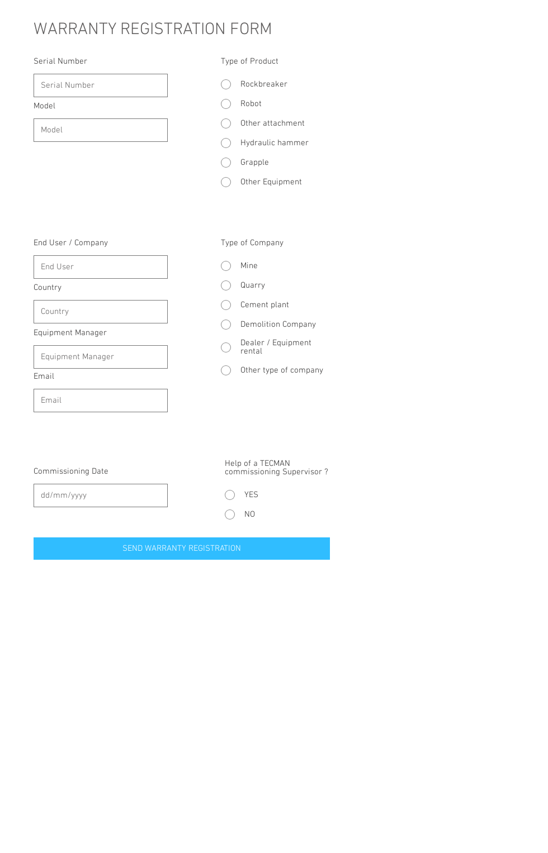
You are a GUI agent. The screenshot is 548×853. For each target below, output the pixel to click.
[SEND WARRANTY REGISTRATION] (182, 548)
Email (44, 377)
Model (44, 106)
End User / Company (71, 243)
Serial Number (60, 62)
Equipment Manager (70, 333)
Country (48, 288)
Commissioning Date (71, 472)
